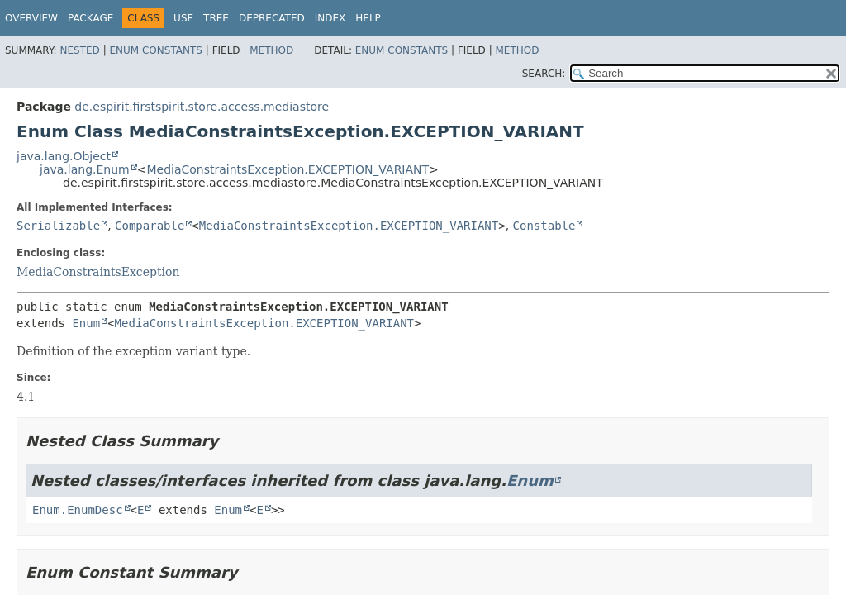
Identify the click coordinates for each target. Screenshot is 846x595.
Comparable (149, 225)
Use (183, 18)
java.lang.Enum (85, 169)
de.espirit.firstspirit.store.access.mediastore (201, 106)
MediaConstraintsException (98, 271)
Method (271, 50)
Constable (544, 225)
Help (368, 18)
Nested (79, 50)
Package (90, 18)
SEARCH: (544, 73)
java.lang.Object (64, 156)
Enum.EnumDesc (77, 509)
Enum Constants (155, 50)
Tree (216, 18)
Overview (31, 18)
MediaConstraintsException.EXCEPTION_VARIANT (287, 169)
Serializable (58, 225)
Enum (86, 323)
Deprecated (272, 18)
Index (330, 18)
